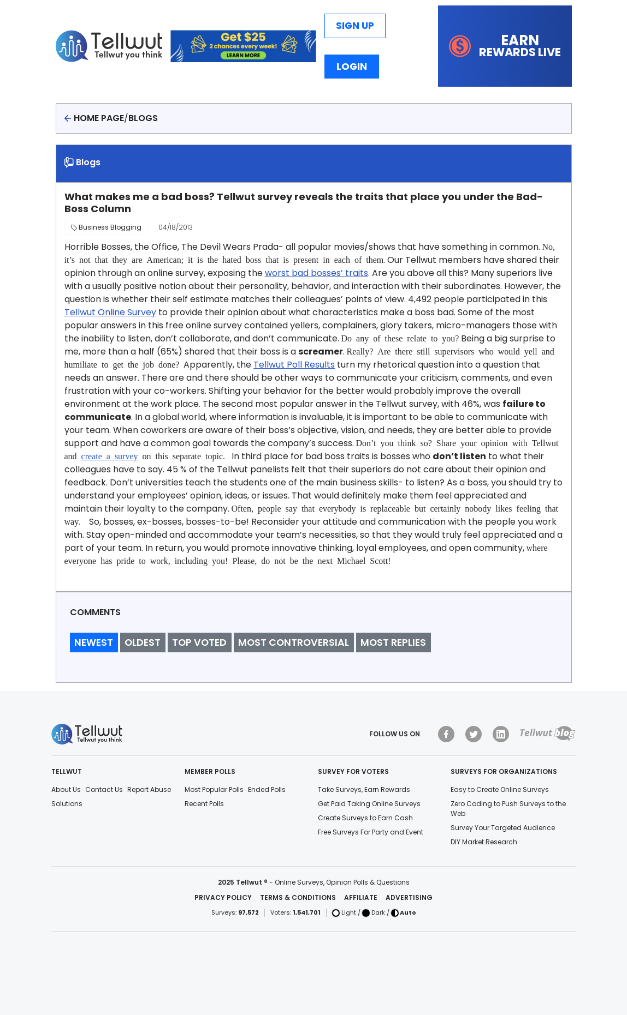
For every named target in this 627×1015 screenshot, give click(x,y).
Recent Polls (204, 803)
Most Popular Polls (214, 789)
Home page (99, 118)
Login (351, 66)
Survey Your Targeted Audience (503, 827)
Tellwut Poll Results (294, 364)
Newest (93, 642)
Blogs (143, 118)
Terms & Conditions (298, 897)
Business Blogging (105, 227)
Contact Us (104, 789)
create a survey (109, 455)
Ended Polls (267, 789)
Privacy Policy (223, 897)
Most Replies (393, 642)
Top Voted (199, 642)
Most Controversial (293, 642)
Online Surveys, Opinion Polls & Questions (342, 882)
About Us (66, 789)
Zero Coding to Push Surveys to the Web (508, 808)
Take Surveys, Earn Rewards (364, 789)
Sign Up (355, 25)
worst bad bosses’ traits (316, 273)
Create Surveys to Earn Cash (365, 817)
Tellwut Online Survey (110, 312)
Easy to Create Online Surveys (500, 789)
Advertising (409, 897)
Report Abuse (149, 789)
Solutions (66, 803)
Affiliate (360, 897)
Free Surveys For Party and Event (370, 832)
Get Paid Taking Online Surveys (369, 803)
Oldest (143, 642)
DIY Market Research (484, 841)
